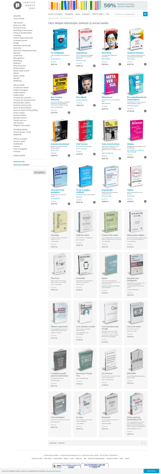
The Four (55, 278)
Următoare (145, 443)
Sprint (104, 278)
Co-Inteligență (57, 52)
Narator (66, 458)
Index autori (19, 155)
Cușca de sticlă (134, 326)
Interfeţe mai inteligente (133, 279)
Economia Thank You (84, 374)
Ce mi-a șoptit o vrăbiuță (83, 191)
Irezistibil (80, 278)
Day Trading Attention (56, 98)
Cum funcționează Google (110, 327)
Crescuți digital (58, 417)
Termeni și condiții (112, 458)
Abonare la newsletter (21, 165)
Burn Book (106, 52)
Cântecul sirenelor (135, 52)
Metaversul (107, 97)
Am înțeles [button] (151, 471)
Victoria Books (57, 458)
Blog (78, 14)
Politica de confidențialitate (96, 458)
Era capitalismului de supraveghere (136, 98)
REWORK (131, 373)
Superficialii (107, 190)
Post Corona (81, 144)
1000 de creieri (82, 235)
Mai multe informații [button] (53, 471)
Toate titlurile (55, 14)
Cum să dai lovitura (110, 144)
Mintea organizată (59, 326)
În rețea (79, 417)
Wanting (55, 235)
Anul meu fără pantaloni (57, 191)
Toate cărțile (48, 458)
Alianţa (130, 144)
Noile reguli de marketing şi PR (134, 418)
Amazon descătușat (60, 144)
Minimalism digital (135, 235)
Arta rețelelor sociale (85, 326)
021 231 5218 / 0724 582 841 (109, 455)
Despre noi (79, 458)
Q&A (85, 458)
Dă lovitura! (107, 373)
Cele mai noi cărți (37, 458)
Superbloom (81, 52)
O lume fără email (110, 235)
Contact (86, 14)
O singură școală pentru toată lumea (59, 374)
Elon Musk (81, 97)
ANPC (121, 458)
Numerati (106, 417)
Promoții (69, 14)
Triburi (130, 190)
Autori (72, 458)
